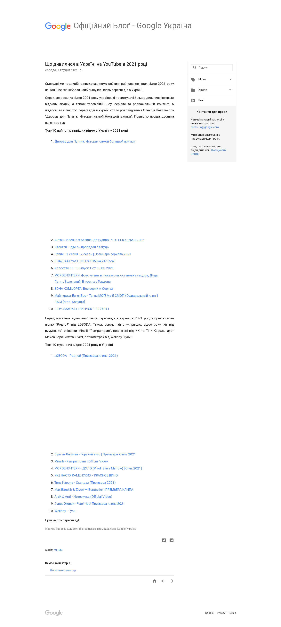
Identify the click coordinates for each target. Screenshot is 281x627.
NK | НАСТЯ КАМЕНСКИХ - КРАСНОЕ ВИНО (86, 475)
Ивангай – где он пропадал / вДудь (81, 247)
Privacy (221, 612)
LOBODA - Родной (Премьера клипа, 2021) (86, 356)
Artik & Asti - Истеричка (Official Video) (83, 497)
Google (209, 612)
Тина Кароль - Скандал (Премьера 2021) (85, 482)
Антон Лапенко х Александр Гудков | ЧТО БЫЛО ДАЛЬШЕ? (99, 240)
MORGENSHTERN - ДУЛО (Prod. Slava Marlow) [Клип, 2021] (98, 468)
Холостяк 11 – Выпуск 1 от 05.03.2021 (84, 268)
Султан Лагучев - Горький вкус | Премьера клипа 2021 (95, 454)
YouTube (58, 550)
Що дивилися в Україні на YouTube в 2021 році (96, 64)
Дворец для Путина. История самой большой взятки (94, 141)
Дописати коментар (63, 570)
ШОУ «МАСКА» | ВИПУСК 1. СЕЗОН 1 (81, 309)
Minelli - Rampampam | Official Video (81, 461)
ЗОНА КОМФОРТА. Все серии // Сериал (83, 288)
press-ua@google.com (205, 127)
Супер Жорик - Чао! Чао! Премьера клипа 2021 (89, 504)
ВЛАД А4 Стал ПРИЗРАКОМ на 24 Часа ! (84, 261)
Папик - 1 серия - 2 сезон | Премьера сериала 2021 (92, 254)
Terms (232, 612)
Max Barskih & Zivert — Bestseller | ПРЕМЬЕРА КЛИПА (93, 490)
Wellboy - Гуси (64, 511)
